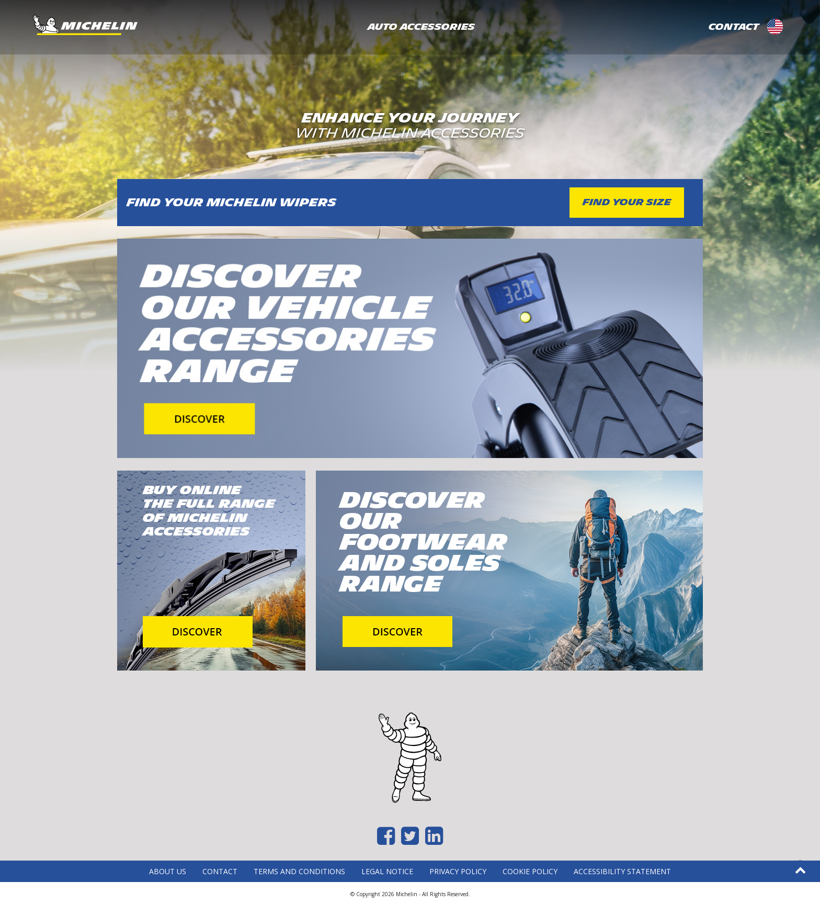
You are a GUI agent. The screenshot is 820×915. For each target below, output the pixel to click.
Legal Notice (387, 871)
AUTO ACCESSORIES (421, 27)
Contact (219, 871)
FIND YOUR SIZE (627, 202)
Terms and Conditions (299, 871)
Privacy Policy (457, 871)
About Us (167, 871)
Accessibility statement (622, 871)
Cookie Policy (530, 871)
